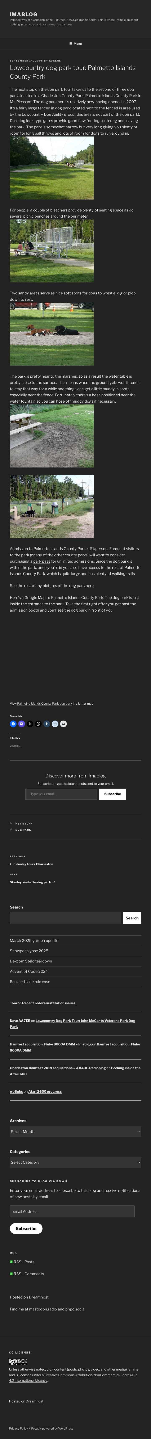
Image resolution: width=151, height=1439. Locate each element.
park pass (41, 561)
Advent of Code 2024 (29, 971)
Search (16, 907)
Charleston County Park (62, 95)
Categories (20, 1151)
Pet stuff (23, 823)
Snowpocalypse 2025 (29, 951)
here (90, 585)
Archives (18, 1121)
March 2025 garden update (34, 940)
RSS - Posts (22, 1262)
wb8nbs (16, 1092)
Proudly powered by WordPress (52, 1428)
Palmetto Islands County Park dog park (44, 703)
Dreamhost (39, 1297)
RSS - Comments (27, 1274)
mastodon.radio (43, 1309)
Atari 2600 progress (45, 1092)
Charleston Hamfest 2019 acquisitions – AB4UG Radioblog (58, 1068)
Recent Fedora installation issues (49, 1003)
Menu (75, 43)
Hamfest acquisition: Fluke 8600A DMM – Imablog (51, 1044)
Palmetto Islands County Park (111, 95)
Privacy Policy (18, 1428)
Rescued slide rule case (30, 981)
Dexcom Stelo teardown (31, 961)
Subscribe (112, 794)
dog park (23, 829)
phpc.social (75, 1309)
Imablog (23, 14)
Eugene (55, 60)
